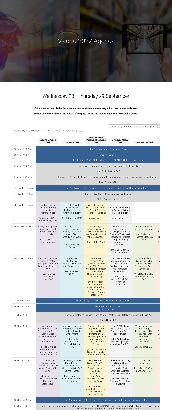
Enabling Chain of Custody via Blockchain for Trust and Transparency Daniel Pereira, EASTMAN (72, 266)
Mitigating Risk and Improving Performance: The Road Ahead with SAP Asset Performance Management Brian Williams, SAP (144, 336)
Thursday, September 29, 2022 (69, 130)
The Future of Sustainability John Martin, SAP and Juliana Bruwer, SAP (144, 365)
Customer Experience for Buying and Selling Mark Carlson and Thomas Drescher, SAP (144, 233)
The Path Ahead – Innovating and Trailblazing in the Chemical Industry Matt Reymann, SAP (72, 211)
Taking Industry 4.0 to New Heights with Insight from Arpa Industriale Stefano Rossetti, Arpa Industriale (48, 234)
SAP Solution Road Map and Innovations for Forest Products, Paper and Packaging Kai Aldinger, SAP (96, 211)
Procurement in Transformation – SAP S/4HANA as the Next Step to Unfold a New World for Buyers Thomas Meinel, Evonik (72, 236)
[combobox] (134, 126)
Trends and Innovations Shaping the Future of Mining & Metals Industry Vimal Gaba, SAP (120, 211)
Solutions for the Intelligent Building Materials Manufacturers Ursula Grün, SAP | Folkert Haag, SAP (48, 212)
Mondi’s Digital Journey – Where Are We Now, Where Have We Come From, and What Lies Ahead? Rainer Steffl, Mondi (96, 234)
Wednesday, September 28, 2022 (32, 130)
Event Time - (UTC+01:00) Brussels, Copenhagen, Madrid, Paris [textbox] (134, 126)
